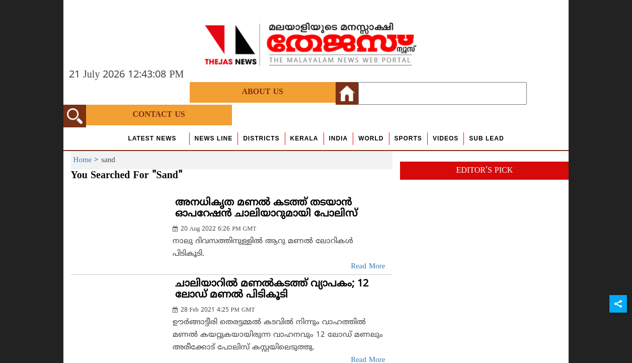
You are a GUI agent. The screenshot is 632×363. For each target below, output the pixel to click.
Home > (87, 160)
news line (214, 138)
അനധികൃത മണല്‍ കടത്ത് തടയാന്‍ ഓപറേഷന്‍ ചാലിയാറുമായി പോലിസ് (266, 209)
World (370, 138)
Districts (261, 138)
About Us (262, 92)
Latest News (152, 138)
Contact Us (158, 115)
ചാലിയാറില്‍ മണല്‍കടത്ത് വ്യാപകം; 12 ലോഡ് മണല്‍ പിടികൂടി (271, 290)
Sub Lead (486, 138)
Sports (408, 138)
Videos (445, 138)
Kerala (304, 138)
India (338, 138)
